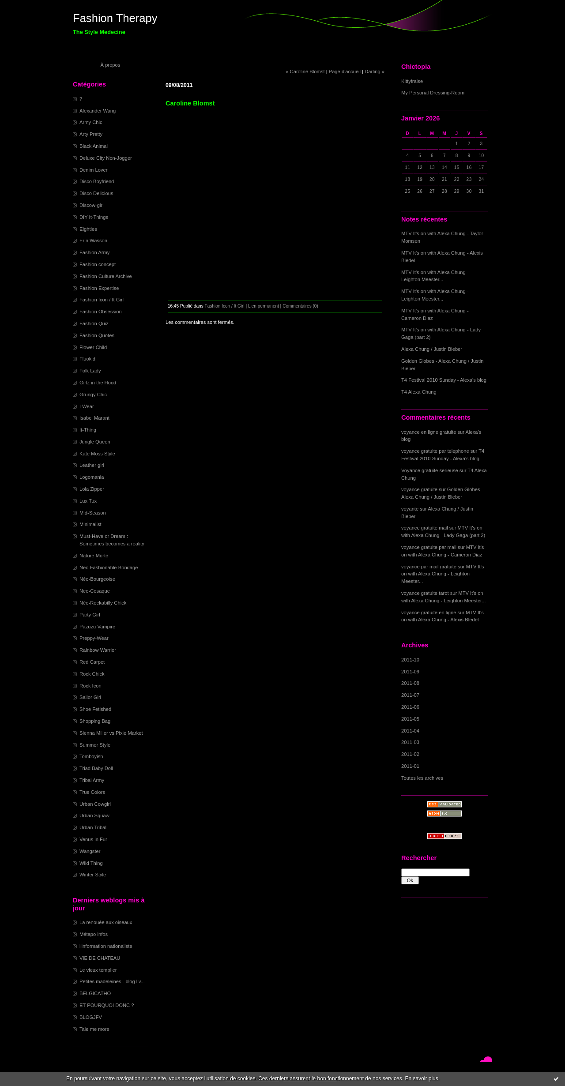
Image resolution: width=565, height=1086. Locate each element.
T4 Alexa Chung (419, 392)
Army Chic (90, 122)
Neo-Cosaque (94, 591)
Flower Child (93, 347)
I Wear (86, 406)
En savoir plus (421, 1078)
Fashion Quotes (96, 335)
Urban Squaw (94, 815)
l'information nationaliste (105, 946)
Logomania (91, 477)
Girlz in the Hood (97, 382)
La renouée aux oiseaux (105, 922)
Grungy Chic (93, 394)
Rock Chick (92, 673)
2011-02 (410, 754)
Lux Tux (88, 501)
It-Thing (87, 429)
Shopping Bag (94, 721)
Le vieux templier (98, 970)
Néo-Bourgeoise (97, 579)
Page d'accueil (345, 71)
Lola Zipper (91, 489)
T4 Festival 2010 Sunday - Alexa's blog (443, 380)
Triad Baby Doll (96, 768)
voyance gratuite (419, 489)
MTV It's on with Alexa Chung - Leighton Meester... (442, 574)
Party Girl (89, 614)
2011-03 (410, 742)
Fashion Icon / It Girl (101, 299)
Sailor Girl (90, 697)
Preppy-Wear (94, 638)
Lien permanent (263, 306)
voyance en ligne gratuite (428, 432)
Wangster (89, 851)
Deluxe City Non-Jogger (105, 158)
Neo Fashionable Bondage (108, 567)
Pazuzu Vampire (97, 626)
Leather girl (91, 465)
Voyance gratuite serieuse (429, 470)
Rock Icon (90, 685)
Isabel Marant (94, 418)
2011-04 (410, 730)
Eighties (88, 229)
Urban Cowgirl (95, 804)
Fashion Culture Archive (105, 276)
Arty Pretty (90, 134)
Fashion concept (97, 264)
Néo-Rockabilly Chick (102, 602)
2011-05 (410, 718)
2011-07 (410, 695)
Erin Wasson (93, 240)
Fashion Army (94, 252)
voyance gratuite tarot (425, 593)
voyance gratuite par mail (428, 547)
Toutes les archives (422, 778)
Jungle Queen (94, 441)
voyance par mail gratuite (428, 566)
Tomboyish (91, 756)
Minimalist (90, 524)
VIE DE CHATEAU (99, 958)
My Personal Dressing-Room (432, 92)
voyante (409, 508)
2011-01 (410, 766)
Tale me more (94, 1029)
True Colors (92, 792)
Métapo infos (93, 934)
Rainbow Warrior (97, 650)
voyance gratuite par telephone (435, 451)
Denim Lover (93, 170)
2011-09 (410, 671)
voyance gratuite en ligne (428, 612)
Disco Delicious (96, 193)
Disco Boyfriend (96, 181)
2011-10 (410, 659)
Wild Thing (91, 863)
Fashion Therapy (115, 18)
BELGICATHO (95, 993)
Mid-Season (92, 512)
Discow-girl (91, 205)
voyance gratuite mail (424, 527)
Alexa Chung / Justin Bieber (431, 349)
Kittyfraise (412, 81)
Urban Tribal (92, 827)
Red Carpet (92, 662)
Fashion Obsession (100, 311)
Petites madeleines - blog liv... (112, 981)
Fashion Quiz (94, 323)
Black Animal (93, 146)
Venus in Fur (93, 839)
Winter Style (92, 874)
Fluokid (87, 358)
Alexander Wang (97, 110)
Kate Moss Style (97, 453)
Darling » (374, 71)
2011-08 (410, 683)
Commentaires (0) (300, 306)
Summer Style (94, 745)
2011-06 (410, 707)
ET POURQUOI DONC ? (106, 1005)
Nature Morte (93, 555)
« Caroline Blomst (305, 71)
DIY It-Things (93, 217)
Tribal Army (91, 780)
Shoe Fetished (95, 709)
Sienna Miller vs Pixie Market (111, 733)
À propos (111, 65)
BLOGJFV (90, 1017)
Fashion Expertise (99, 288)
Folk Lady (90, 370)
